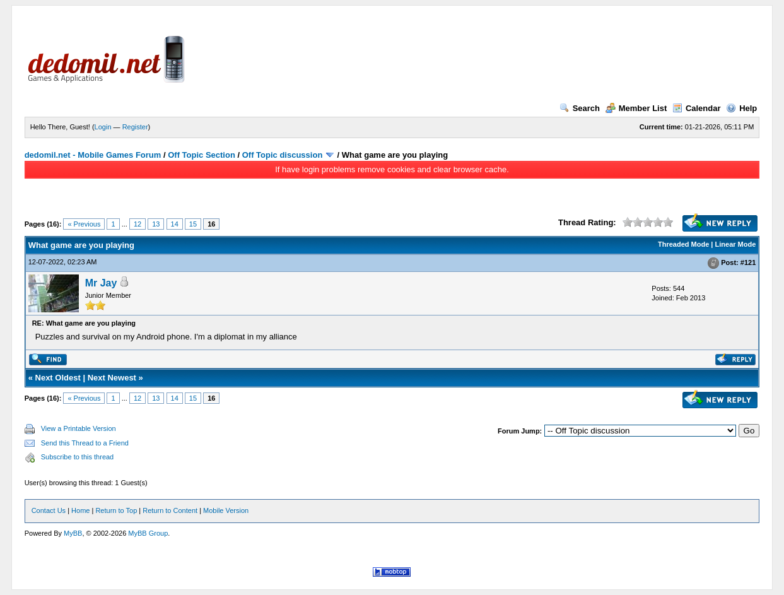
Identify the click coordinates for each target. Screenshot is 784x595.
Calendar (696, 108)
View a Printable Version (78, 428)
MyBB (73, 533)
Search (579, 108)
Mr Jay (101, 283)
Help (741, 108)
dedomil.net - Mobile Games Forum (93, 155)
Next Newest (112, 377)
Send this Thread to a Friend (85, 443)
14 (174, 224)
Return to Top (116, 510)
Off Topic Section (201, 155)
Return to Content (170, 510)
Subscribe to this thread (77, 457)
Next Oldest (58, 377)
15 (193, 224)
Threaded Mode (683, 244)
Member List (636, 108)
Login (103, 127)
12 (137, 224)
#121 (748, 262)
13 (156, 224)
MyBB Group (148, 533)
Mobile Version (226, 510)
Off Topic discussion (282, 155)
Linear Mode (735, 244)
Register (135, 127)
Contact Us (49, 510)
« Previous (83, 224)
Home (80, 510)
